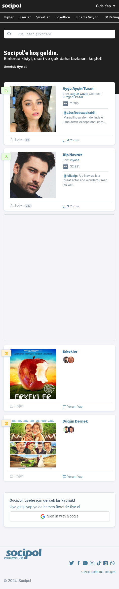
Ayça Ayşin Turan (78, 88)
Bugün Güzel (79, 94)
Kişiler (9, 17)
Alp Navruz (72, 155)
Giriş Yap (106, 6)
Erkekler (70, 351)
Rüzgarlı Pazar (73, 97)
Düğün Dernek (75, 421)
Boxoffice (63, 17)
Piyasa (74, 160)
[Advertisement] (59, 277)
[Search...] (65, 34)
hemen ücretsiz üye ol (62, 507)
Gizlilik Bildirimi (92, 572)
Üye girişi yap (21, 507)
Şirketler (43, 17)
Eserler (25, 17)
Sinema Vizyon (86, 17)
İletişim (110, 572)
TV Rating (111, 17)
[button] (59, 516)
